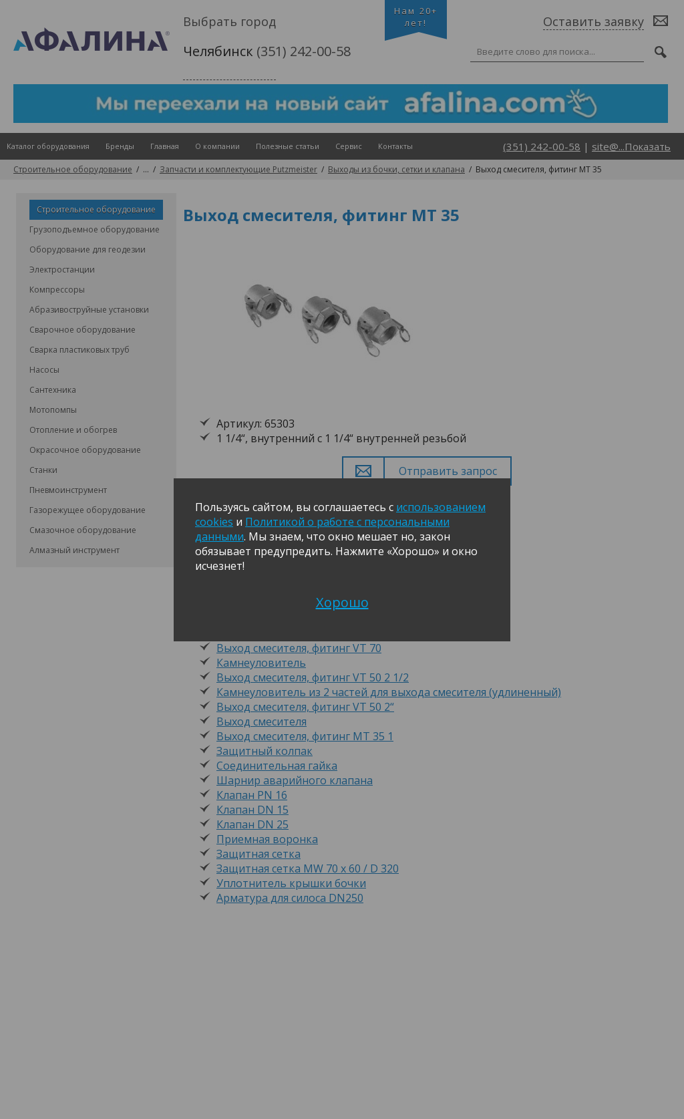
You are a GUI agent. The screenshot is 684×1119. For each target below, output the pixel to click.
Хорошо (342, 602)
